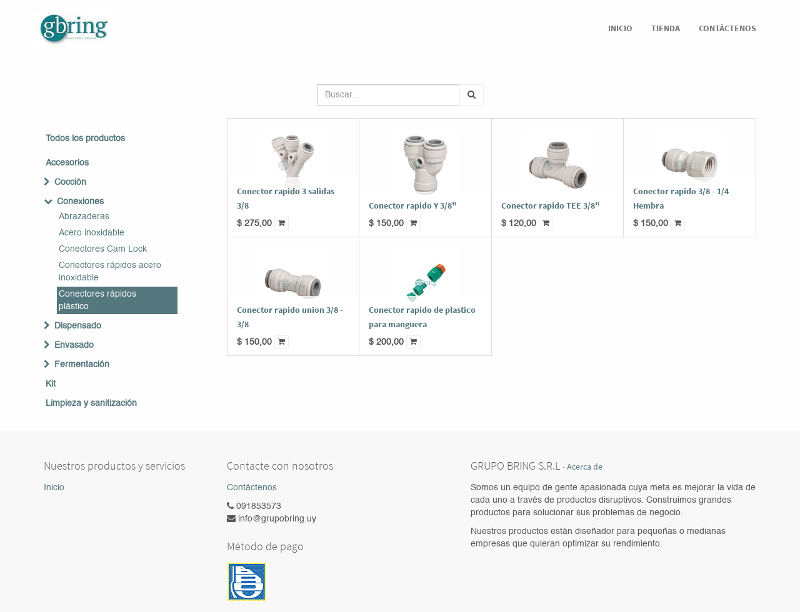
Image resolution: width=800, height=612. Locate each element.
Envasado (74, 345)
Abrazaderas (84, 216)
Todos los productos (85, 138)
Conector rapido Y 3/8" (413, 205)
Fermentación (81, 364)
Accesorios (67, 163)
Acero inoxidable (91, 233)
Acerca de (584, 466)
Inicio (54, 487)
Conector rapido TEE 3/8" (550, 205)
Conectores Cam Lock (103, 249)
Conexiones (80, 201)
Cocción (70, 182)
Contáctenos (252, 487)
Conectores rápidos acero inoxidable (110, 271)
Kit (51, 384)
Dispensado (77, 326)
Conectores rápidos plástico (97, 300)
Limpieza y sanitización (91, 403)
